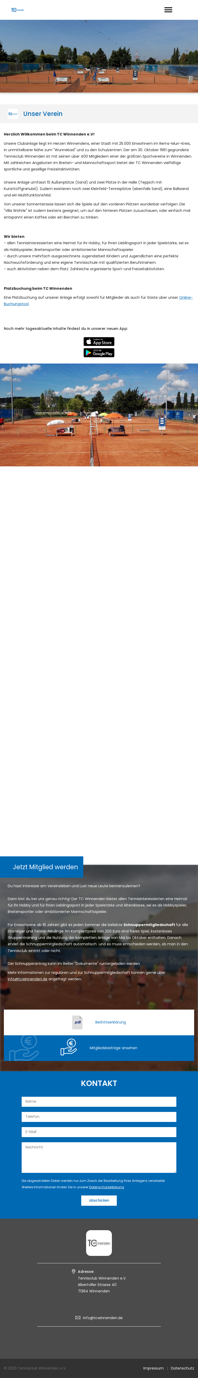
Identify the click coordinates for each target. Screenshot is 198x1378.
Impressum (153, 1368)
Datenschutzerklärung (106, 1187)
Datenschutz (182, 1368)
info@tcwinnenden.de (103, 1317)
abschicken (99, 1200)
